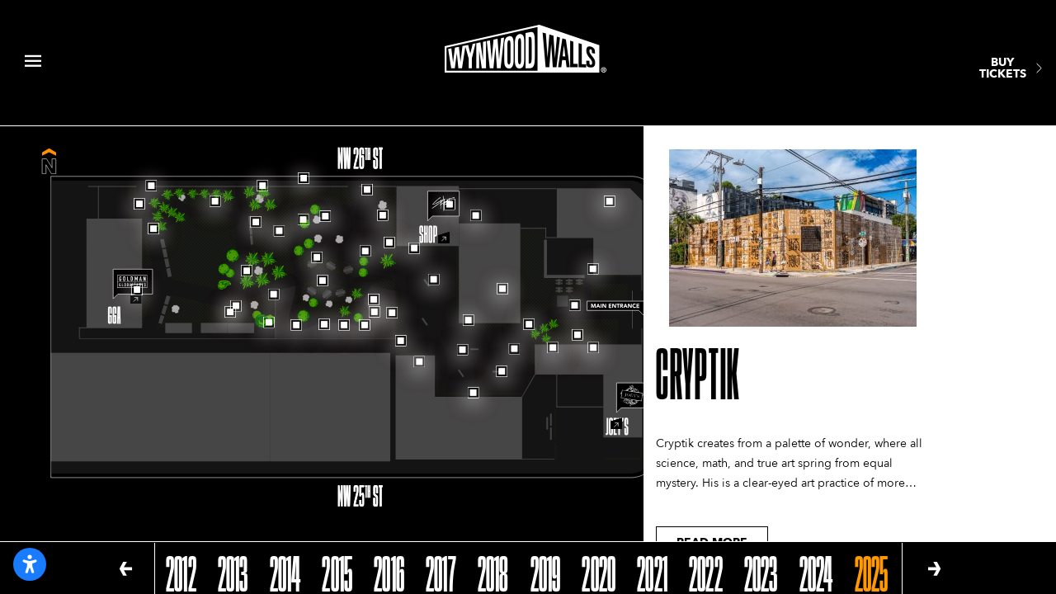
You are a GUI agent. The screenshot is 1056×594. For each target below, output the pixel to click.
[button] (126, 568)
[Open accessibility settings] (29, 564)
